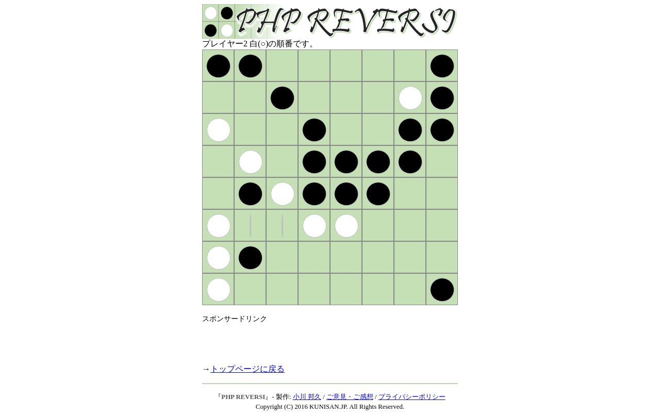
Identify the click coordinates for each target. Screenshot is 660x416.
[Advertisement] (322, 339)
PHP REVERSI (243, 397)
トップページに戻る (247, 368)
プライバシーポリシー (412, 397)
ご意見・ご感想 (349, 397)
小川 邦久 (307, 397)
